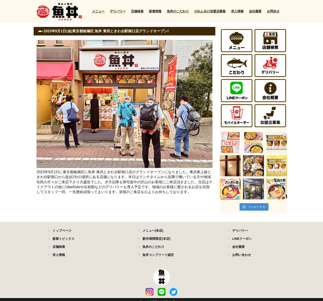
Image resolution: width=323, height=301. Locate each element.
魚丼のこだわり (178, 11)
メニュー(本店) (152, 230)
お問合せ (273, 11)
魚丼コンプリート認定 (158, 255)
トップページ (61, 230)
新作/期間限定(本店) (156, 238)
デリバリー (118, 11)
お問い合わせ (241, 255)
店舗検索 (137, 11)
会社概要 (255, 11)
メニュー (98, 11)
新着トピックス (63, 238)
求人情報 (237, 11)
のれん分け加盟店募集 (210, 11)
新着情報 (155, 11)
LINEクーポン (242, 238)
